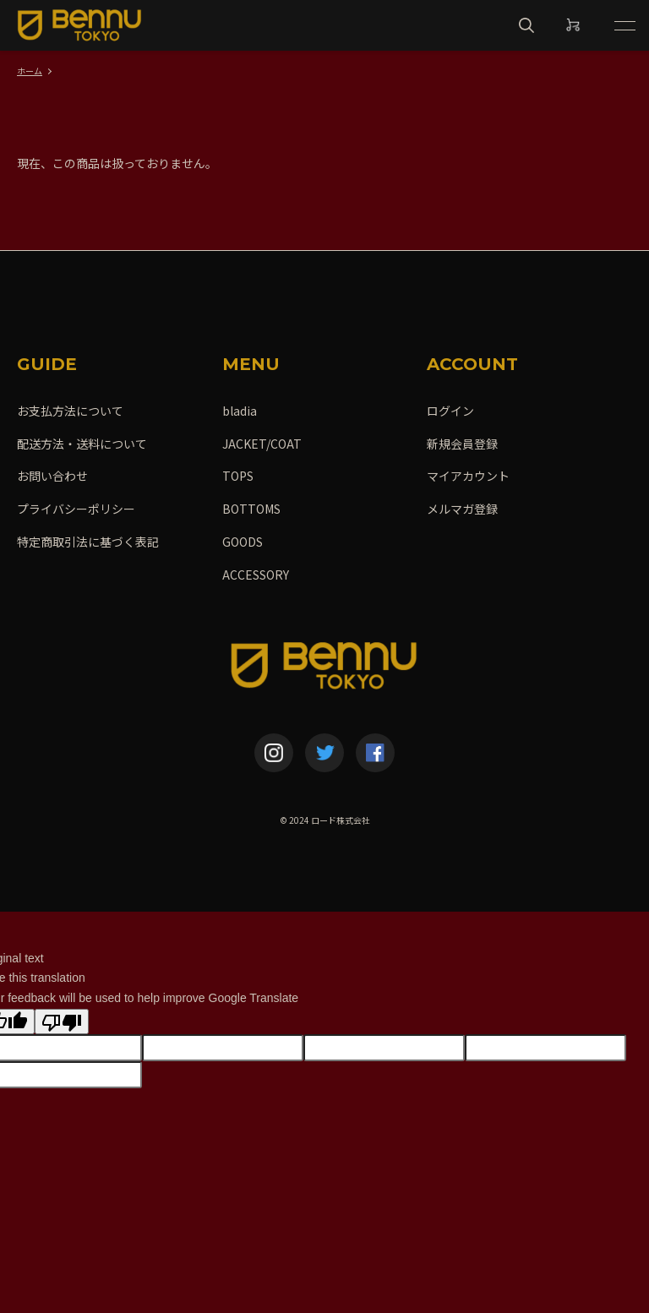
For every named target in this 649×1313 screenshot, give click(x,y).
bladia (239, 410)
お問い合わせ (52, 475)
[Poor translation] (62, 1021)
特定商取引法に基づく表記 (88, 541)
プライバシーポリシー (76, 508)
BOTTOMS (251, 508)
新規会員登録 (462, 443)
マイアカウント (468, 475)
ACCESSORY (255, 574)
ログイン (450, 410)
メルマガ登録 (462, 508)
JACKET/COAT (262, 443)
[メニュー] (623, 25)
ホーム (29, 70)
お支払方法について (70, 410)
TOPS (238, 475)
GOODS (242, 541)
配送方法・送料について (82, 443)
